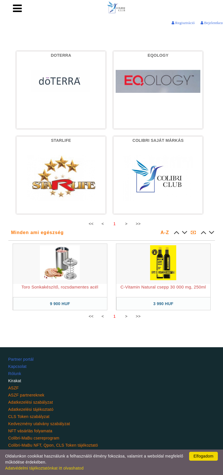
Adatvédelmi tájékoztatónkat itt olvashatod (44, 468)
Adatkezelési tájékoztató (31, 409)
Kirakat (15, 380)
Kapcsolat (17, 366)
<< (91, 223)
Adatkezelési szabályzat (30, 402)
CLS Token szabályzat (29, 416)
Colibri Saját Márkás (158, 140)
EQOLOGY (158, 55)
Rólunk (14, 373)
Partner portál (21, 359)
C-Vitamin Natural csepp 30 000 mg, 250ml (163, 286)
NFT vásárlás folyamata (30, 431)
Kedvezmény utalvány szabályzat (39, 423)
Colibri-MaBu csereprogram (33, 438)
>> (138, 223)
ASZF (13, 388)
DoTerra (61, 55)
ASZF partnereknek (26, 395)
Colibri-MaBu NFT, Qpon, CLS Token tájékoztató (53, 445)
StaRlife (61, 140)
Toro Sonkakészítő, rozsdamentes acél (60, 286)
